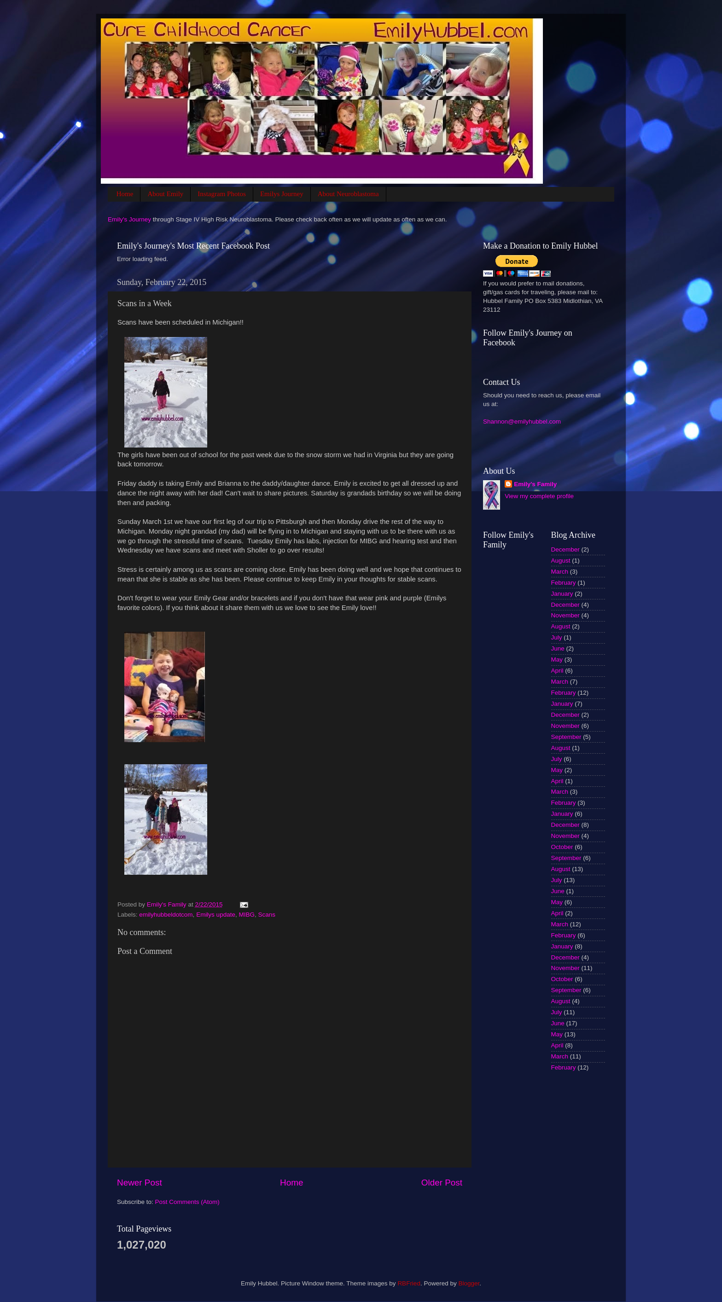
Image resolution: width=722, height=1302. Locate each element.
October (562, 846)
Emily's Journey (129, 219)
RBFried (408, 1283)
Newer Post (139, 1182)
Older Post (441, 1182)
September (566, 736)
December (565, 549)
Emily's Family (535, 484)
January (562, 593)
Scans (266, 914)
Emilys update (215, 914)
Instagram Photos (222, 194)
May (557, 659)
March (560, 571)
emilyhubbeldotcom (165, 914)
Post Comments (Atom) (187, 1201)
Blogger (468, 1283)
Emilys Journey (281, 194)
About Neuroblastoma (348, 194)
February (563, 582)
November (565, 615)
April (557, 670)
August (561, 560)
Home (125, 194)
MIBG (247, 914)
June (558, 648)
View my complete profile (539, 496)
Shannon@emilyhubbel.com (522, 421)
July (556, 637)
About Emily (165, 194)
